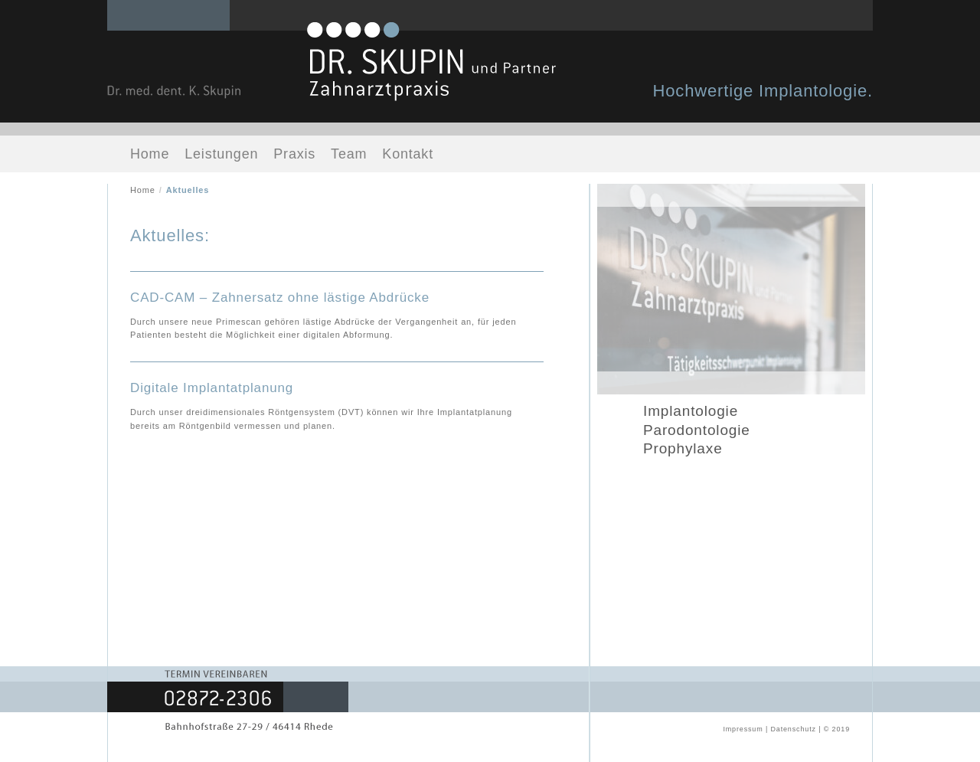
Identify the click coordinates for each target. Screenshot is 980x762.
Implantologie (690, 411)
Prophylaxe (683, 448)
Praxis (294, 154)
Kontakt (407, 154)
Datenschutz (792, 729)
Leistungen (221, 154)
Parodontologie (696, 430)
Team (349, 154)
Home (149, 154)
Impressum (743, 729)
